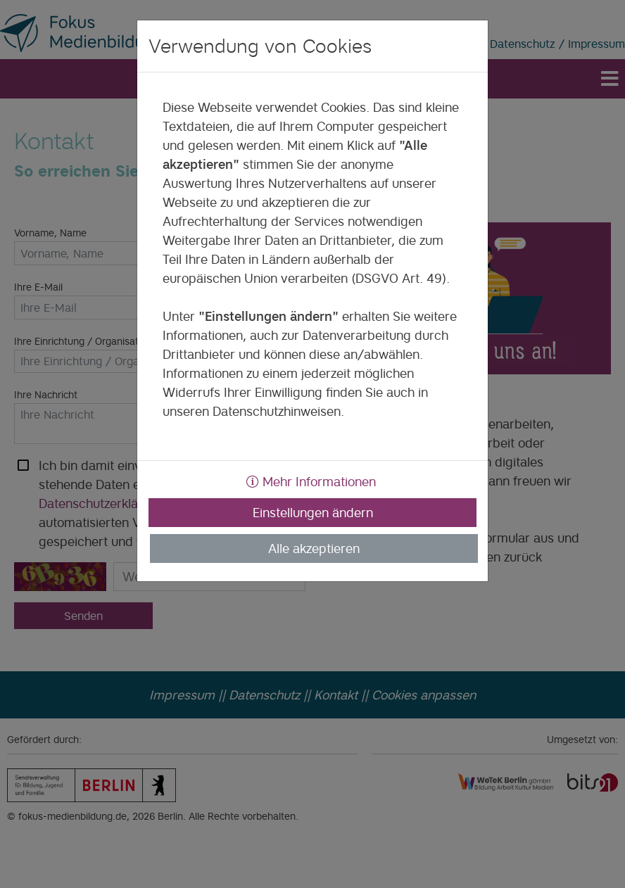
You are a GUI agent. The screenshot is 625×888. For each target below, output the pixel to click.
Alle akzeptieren (314, 548)
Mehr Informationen (311, 482)
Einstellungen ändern (313, 513)
